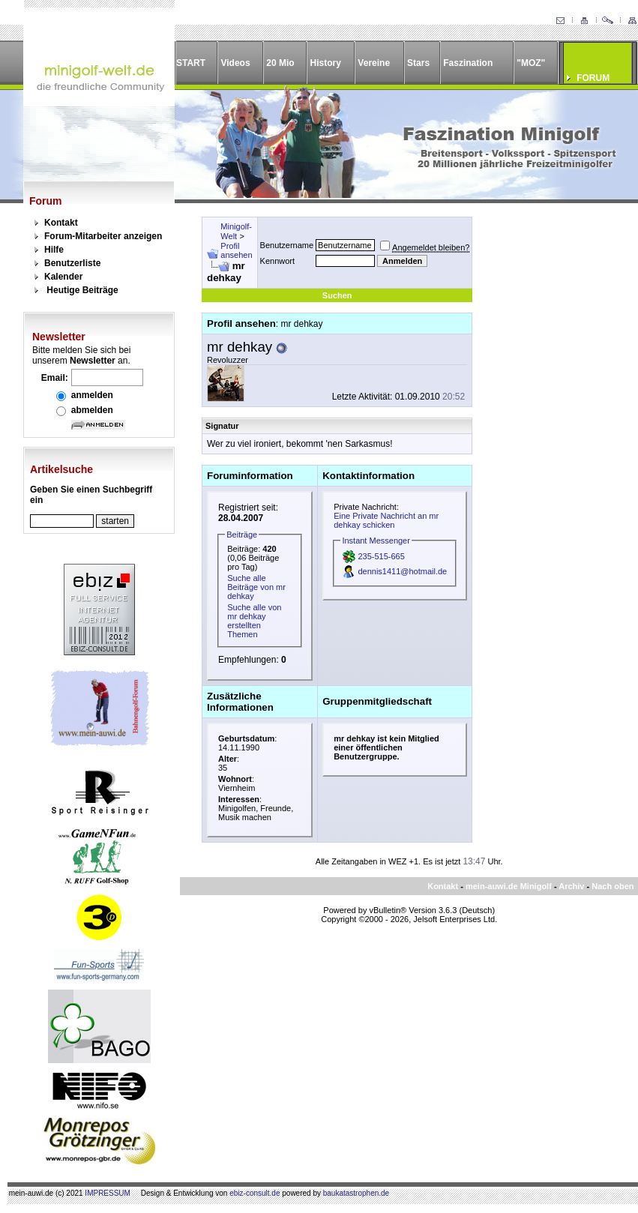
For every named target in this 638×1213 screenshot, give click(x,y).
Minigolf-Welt (236, 231)
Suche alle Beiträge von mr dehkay (256, 587)
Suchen (337, 295)
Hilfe (54, 249)
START (190, 63)
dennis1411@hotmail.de (402, 571)
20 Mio (280, 63)
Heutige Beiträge (82, 290)
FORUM (593, 78)
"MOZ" (531, 63)
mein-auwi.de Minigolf (509, 886)
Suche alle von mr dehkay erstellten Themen (254, 621)
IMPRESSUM (107, 1193)
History (325, 63)
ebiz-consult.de (254, 1193)
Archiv (571, 886)
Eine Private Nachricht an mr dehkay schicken (386, 520)
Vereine (374, 63)
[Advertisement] (546, 273)
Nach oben (613, 886)
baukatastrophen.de (356, 1193)
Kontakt (61, 222)
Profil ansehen (236, 250)
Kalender (63, 276)
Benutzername (287, 245)
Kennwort (277, 260)
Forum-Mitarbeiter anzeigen (103, 236)
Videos (235, 63)
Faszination (468, 63)
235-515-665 (381, 556)
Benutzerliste (72, 263)
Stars (418, 63)
